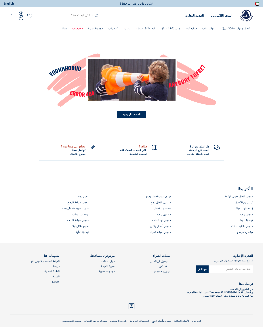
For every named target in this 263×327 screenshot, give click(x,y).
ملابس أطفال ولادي (160, 226)
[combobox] (68, 15)
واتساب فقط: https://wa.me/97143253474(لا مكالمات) (220, 292)
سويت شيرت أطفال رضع (75, 208)
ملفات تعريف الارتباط (95, 321)
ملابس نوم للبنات (161, 220)
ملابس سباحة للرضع (78, 202)
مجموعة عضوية (107, 271)
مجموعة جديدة (95, 28)
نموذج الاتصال (77, 154)
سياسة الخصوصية (71, 321)
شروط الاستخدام (118, 321)
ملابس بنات (246, 214)
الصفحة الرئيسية (132, 114)
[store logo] (246, 15)
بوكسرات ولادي (245, 232)
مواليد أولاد (191, 28)
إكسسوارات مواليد (243, 208)
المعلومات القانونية (139, 321)
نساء (127, 28)
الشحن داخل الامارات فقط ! (136, 4)
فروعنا (56, 266)
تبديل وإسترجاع (162, 271)
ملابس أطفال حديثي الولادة (239, 196)
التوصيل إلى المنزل (160, 261)
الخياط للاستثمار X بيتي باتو (45, 261)
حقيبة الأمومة (108, 266)
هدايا (64, 28)
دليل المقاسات (107, 261)
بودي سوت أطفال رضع (158, 196)
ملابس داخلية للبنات (242, 226)
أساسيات (113, 28)
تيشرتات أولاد (81, 232)
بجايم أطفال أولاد (80, 226)
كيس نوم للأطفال (244, 202)
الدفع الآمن (164, 266)
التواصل (196, 321)
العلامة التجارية (194, 15)
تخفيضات (77, 28)
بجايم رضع (83, 196)
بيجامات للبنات (81, 214)
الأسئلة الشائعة (181, 321)
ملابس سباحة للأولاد (160, 232)
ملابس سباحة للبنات (78, 220)
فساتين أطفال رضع (161, 202)
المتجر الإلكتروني (221, 15)
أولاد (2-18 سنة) (146, 28)
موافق (202, 269)
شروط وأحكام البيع (161, 321)
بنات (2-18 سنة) (170, 28)
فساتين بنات (164, 214)
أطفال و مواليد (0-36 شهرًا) (235, 28)
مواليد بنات (208, 28)
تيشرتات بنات (245, 220)
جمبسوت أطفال (162, 208)
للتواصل (55, 281)
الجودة (56, 276)
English (9, 4)
